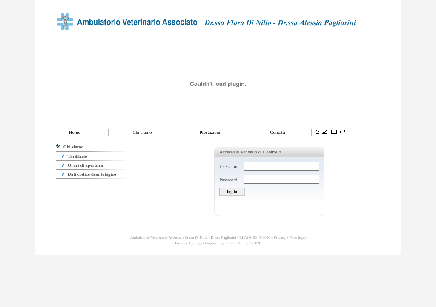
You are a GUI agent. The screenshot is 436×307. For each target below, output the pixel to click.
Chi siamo (69, 146)
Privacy (280, 237)
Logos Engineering (209, 243)
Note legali (298, 237)
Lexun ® (233, 243)
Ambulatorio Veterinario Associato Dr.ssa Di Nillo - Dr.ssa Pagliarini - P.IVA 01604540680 (199, 237)
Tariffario (74, 156)
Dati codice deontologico (89, 174)
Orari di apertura (82, 165)
